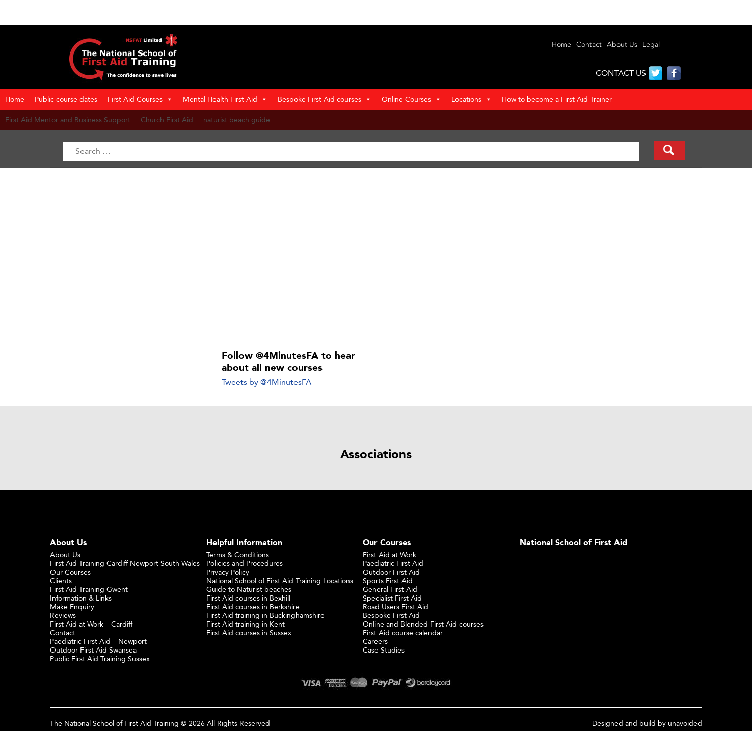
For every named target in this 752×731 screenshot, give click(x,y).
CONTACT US (621, 73)
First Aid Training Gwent (89, 589)
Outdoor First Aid (391, 571)
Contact (589, 44)
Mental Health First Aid (225, 99)
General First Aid (390, 589)
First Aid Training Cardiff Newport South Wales (125, 563)
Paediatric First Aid (393, 563)
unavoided (685, 723)
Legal (651, 44)
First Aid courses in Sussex (248, 632)
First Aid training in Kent (245, 623)
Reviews (63, 615)
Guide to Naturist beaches (248, 589)
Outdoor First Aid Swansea (93, 649)
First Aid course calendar (403, 632)
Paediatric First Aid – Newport (98, 641)
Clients (61, 580)
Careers (375, 641)
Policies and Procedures (244, 563)
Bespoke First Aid (391, 615)
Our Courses (70, 571)
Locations (471, 99)
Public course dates (66, 99)
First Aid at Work (389, 554)
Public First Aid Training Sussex (100, 658)
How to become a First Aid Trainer (557, 99)
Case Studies (384, 649)
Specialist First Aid (392, 597)
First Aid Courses (140, 99)
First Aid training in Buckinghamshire (265, 615)
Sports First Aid (388, 580)
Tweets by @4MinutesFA (266, 382)
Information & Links (81, 597)
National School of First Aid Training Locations (279, 580)
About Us (622, 44)
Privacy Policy (227, 571)
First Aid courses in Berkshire (253, 606)
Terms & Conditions (237, 554)
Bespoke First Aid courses (324, 99)
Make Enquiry (72, 606)
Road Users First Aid (395, 606)
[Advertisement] (376, 258)
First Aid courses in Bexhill (248, 597)
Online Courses (411, 99)
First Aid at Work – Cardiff (91, 623)
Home (561, 44)
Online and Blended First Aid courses (423, 623)
